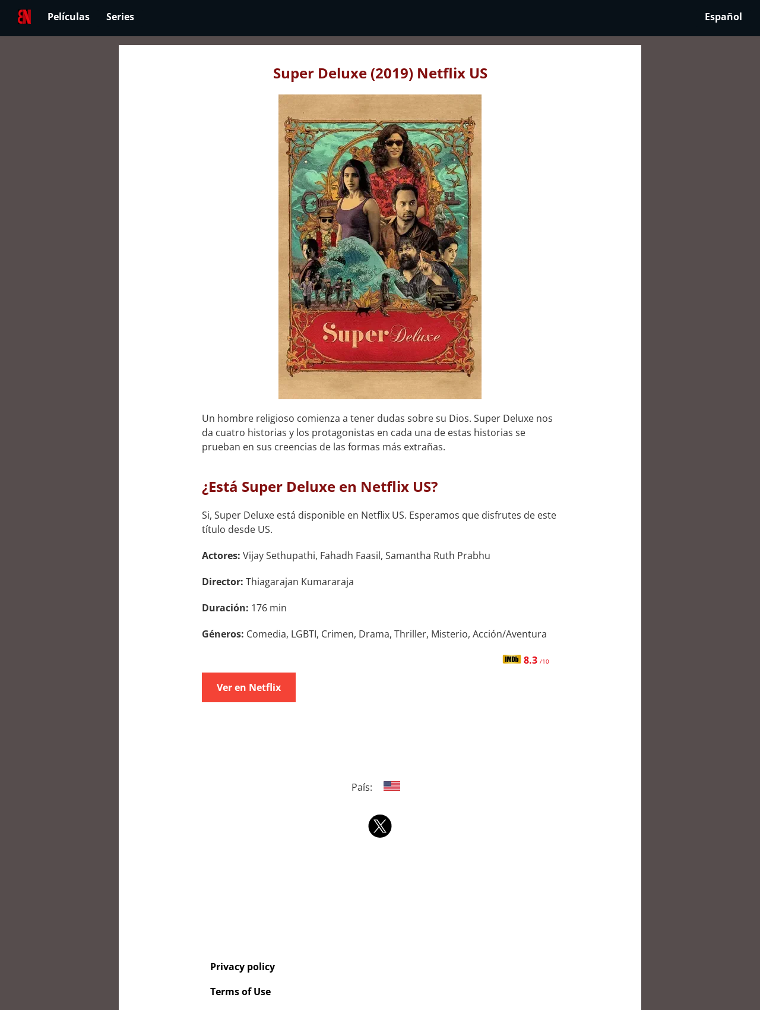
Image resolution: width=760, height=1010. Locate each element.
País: (380, 787)
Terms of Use (240, 991)
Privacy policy (242, 966)
